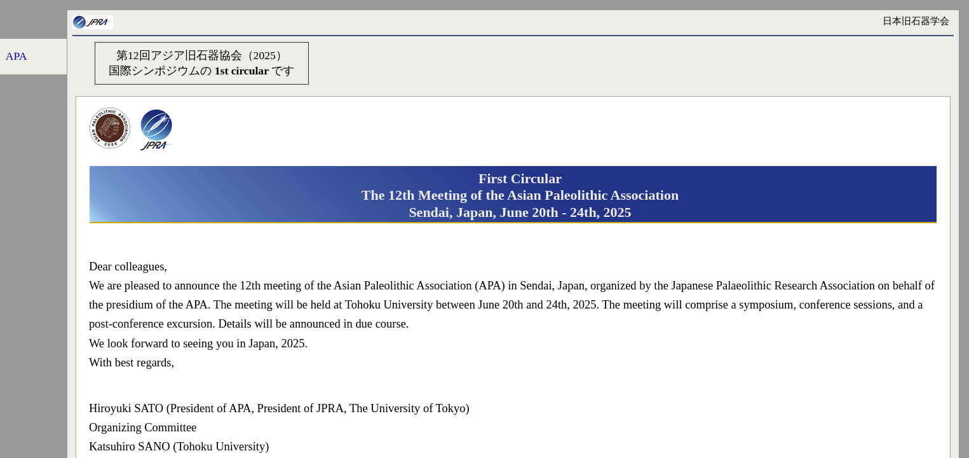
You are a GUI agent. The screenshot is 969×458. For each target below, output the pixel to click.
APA (16, 56)
